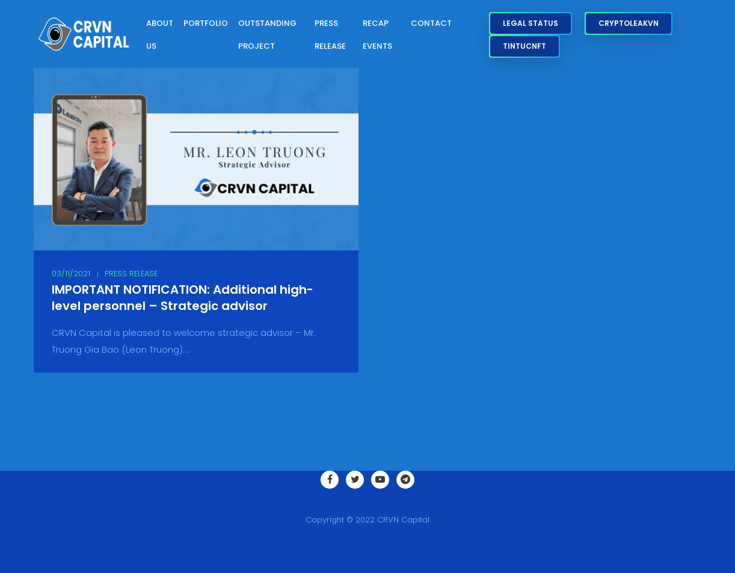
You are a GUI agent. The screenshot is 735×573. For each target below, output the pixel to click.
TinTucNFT (524, 46)
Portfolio (205, 23)
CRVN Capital (403, 519)
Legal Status (530, 23)
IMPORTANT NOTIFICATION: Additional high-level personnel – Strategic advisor (182, 297)
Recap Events (377, 34)
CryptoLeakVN (628, 23)
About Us (159, 34)
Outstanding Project (267, 34)
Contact (431, 23)
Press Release (330, 34)
